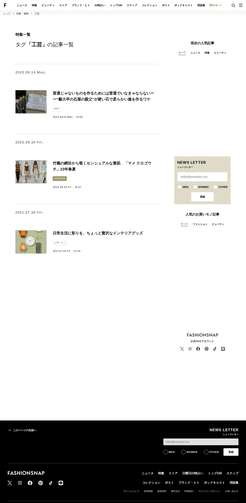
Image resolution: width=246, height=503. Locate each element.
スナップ (140, 5)
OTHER (223, 186)
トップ (6, 13)
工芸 (37, 13)
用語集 (210, 5)
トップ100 (124, 5)
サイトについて (131, 491)
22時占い (108, 5)
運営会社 (175, 491)
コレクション (158, 5)
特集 (43, 5)
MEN (185, 186)
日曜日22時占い (193, 473)
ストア (72, 5)
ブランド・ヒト (89, 5)
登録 (202, 196)
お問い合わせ (231, 491)
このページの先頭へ (22, 430)
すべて (182, 52)
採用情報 (148, 491)
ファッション (200, 224)
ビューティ (56, 5)
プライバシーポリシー (209, 491)
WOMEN (203, 186)
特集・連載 (22, 13)
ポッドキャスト (192, 5)
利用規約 (188, 491)
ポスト (174, 5)
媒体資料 (161, 491)
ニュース (31, 5)
